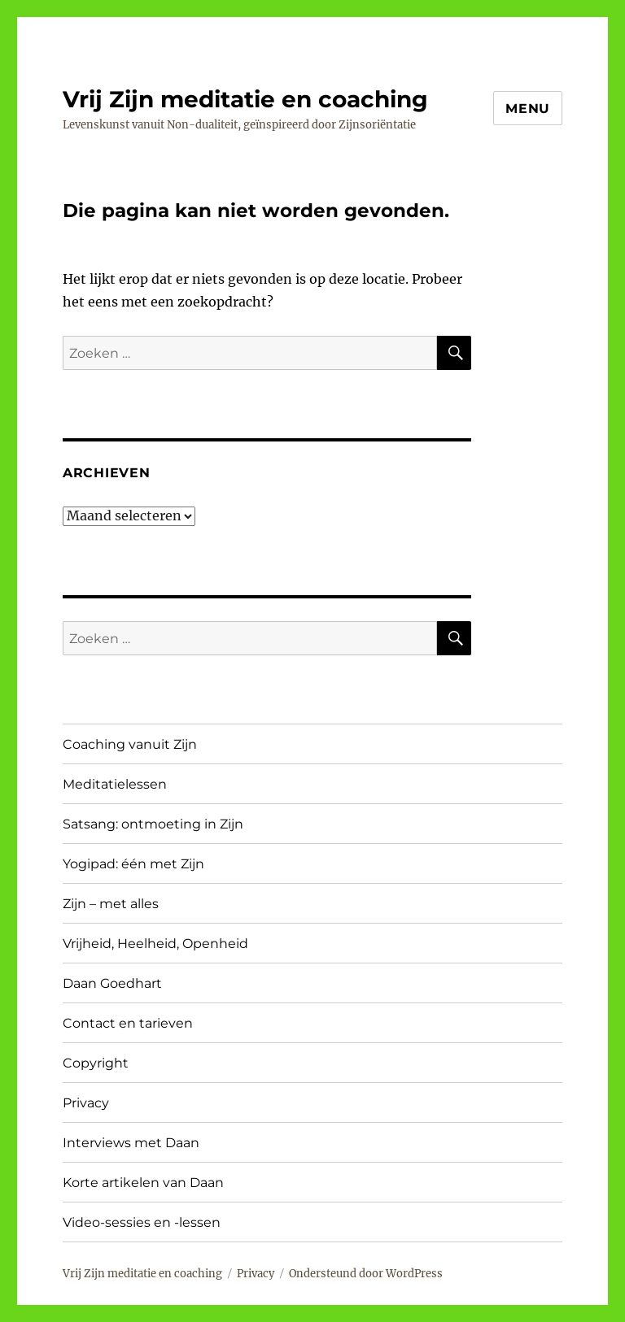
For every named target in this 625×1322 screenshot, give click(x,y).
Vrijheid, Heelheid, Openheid (155, 943)
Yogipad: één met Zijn (133, 864)
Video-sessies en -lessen (142, 1222)
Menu (527, 108)
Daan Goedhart (112, 983)
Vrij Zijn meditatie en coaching (245, 99)
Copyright (96, 1063)
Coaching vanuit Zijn (130, 744)
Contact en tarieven (128, 1023)
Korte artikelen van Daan (143, 1182)
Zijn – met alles (111, 903)
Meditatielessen (115, 784)
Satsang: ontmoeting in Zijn (153, 824)
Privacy (86, 1103)
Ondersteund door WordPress (366, 1274)
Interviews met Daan (131, 1142)
